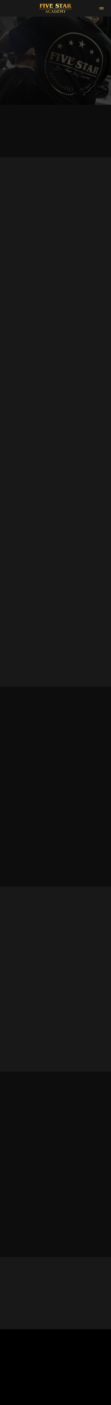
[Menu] (101, 8)
